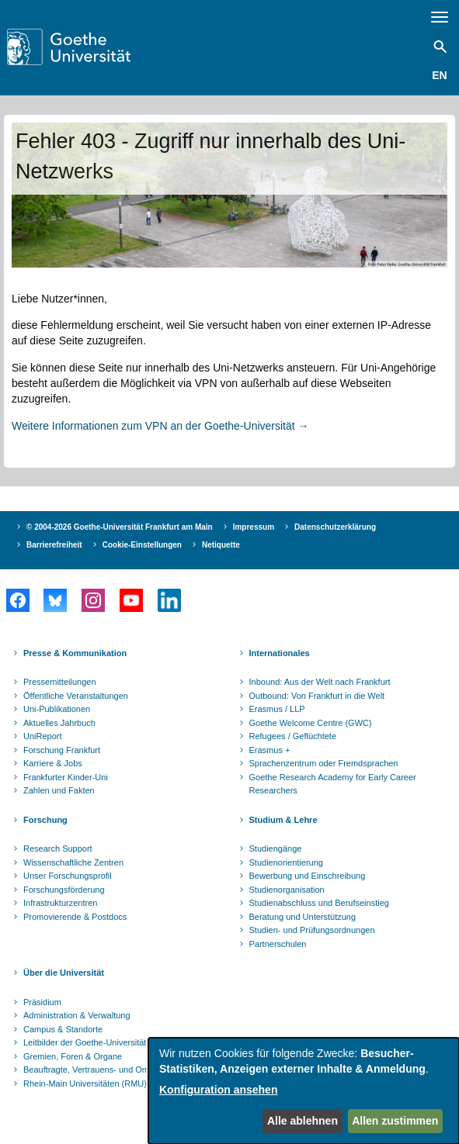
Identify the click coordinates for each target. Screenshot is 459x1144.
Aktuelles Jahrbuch (59, 723)
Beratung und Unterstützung (302, 916)
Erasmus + (269, 750)
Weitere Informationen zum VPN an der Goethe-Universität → (160, 426)
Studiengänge (275, 848)
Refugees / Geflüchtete (293, 736)
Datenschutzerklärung (335, 527)
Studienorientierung (286, 862)
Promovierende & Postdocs (75, 916)
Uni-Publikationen (56, 709)
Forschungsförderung (64, 889)
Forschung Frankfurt (61, 750)
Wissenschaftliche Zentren (73, 862)
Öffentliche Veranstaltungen (75, 695)
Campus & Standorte (63, 1029)
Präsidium (42, 1002)
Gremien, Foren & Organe (72, 1056)
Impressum (253, 527)
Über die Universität (63, 972)
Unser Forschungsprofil (67, 875)
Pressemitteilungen (59, 681)
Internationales (279, 653)
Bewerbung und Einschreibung (307, 875)
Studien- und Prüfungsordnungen (312, 930)
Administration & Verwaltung (76, 1015)
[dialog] (303, 1091)
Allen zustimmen (395, 1121)
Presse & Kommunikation (75, 653)
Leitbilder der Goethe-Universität (84, 1042)
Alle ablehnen (302, 1121)
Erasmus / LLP (277, 709)
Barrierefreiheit (54, 545)
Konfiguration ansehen (218, 1090)
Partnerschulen (278, 944)
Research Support (57, 848)
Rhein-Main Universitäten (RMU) (85, 1083)
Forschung (45, 819)
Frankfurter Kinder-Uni (65, 777)
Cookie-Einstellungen (142, 545)
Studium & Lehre (283, 819)
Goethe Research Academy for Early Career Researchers (332, 784)
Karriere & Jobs (52, 763)
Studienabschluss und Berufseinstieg (319, 902)
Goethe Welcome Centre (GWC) (310, 723)
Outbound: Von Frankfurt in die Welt (317, 695)
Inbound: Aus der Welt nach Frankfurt (320, 681)
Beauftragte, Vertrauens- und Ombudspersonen (113, 1069)
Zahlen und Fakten (59, 790)
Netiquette (221, 545)
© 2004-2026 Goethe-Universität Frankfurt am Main (119, 527)
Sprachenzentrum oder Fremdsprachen (323, 763)
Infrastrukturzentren (60, 902)
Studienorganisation (287, 889)
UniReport (42, 736)
